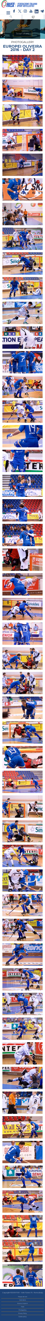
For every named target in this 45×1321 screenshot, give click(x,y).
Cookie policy (22, 1316)
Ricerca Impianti (22, 1303)
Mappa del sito (22, 1297)
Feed (22, 1307)
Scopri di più (22, 33)
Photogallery (23, 1310)
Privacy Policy (22, 1313)
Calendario (22, 1300)
